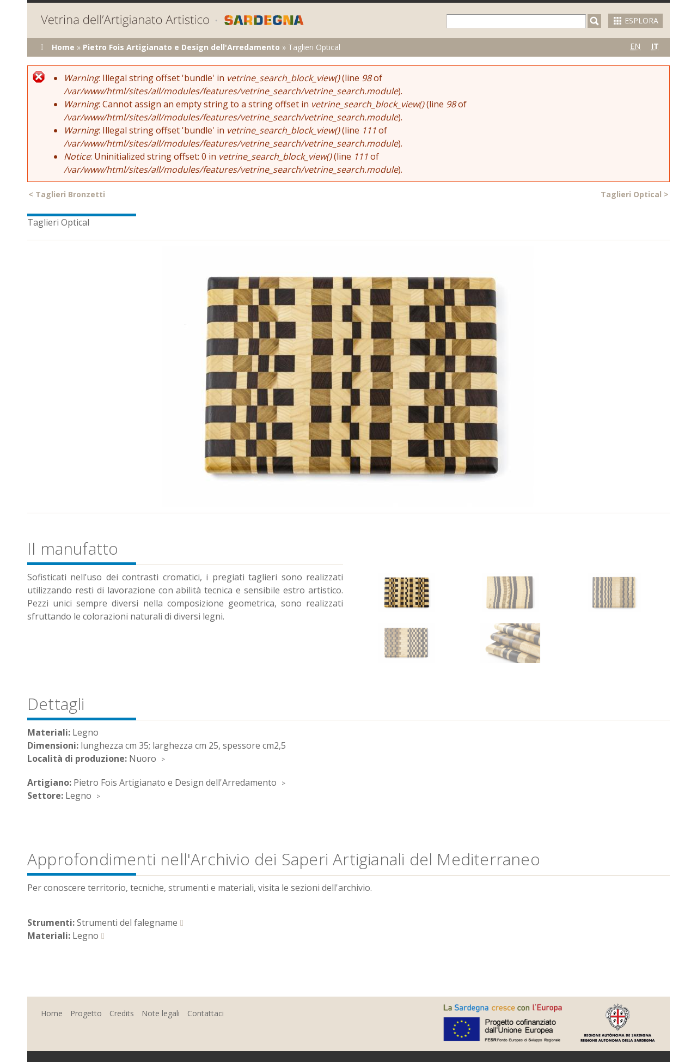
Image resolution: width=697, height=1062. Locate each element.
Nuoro (142, 758)
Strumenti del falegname (127, 923)
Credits (121, 1013)
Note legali (161, 1013)
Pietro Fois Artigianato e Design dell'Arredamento (181, 47)
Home (63, 47)
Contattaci (205, 1013)
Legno (78, 796)
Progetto (86, 1013)
